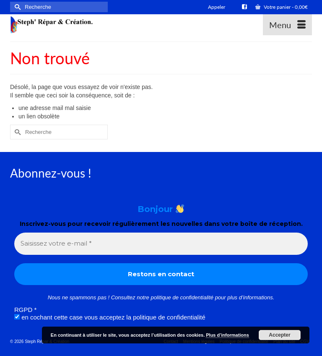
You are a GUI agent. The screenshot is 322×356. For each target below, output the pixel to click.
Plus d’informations (227, 335)
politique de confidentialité (182, 297)
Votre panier (281, 7)
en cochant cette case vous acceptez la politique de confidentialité (109, 317)
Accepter (279, 335)
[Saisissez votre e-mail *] (161, 244)
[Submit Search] (16, 7)
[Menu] (287, 24)
